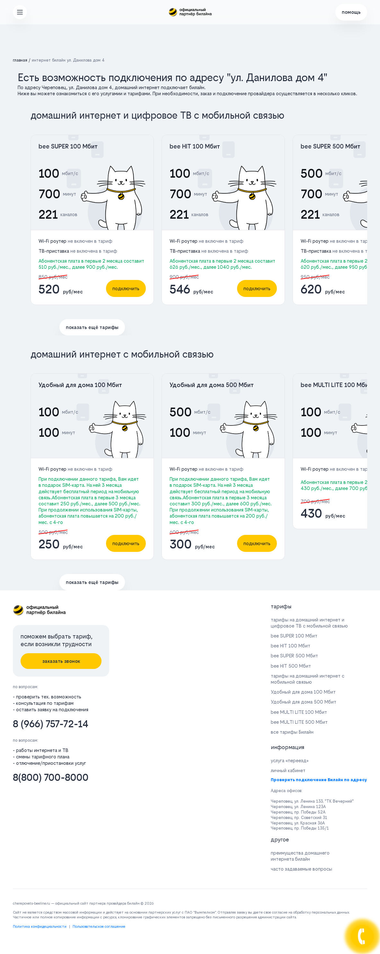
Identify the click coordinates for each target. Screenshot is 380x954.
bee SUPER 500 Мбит (330, 146)
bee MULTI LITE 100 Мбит (336, 385)
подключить (125, 288)
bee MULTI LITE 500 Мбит (299, 722)
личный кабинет (288, 770)
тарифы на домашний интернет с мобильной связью (307, 679)
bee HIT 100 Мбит (195, 146)
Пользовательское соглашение (99, 926)
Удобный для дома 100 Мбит (80, 385)
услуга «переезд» (290, 760)
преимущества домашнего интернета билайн (300, 856)
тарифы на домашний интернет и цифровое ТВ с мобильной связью (309, 623)
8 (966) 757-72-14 (50, 724)
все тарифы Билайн (292, 732)
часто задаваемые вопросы (301, 869)
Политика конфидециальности (39, 926)
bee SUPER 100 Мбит (68, 146)
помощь (351, 12)
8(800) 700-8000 (51, 777)
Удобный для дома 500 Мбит (212, 385)
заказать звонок (61, 661)
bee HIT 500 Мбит (291, 666)
